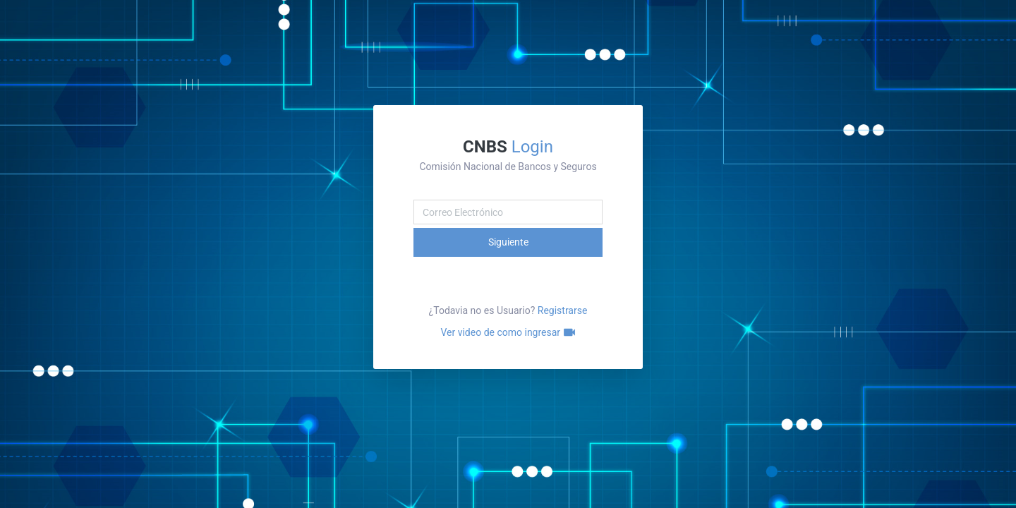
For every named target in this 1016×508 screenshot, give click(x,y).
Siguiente (508, 242)
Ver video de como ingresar (507, 332)
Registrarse (563, 310)
